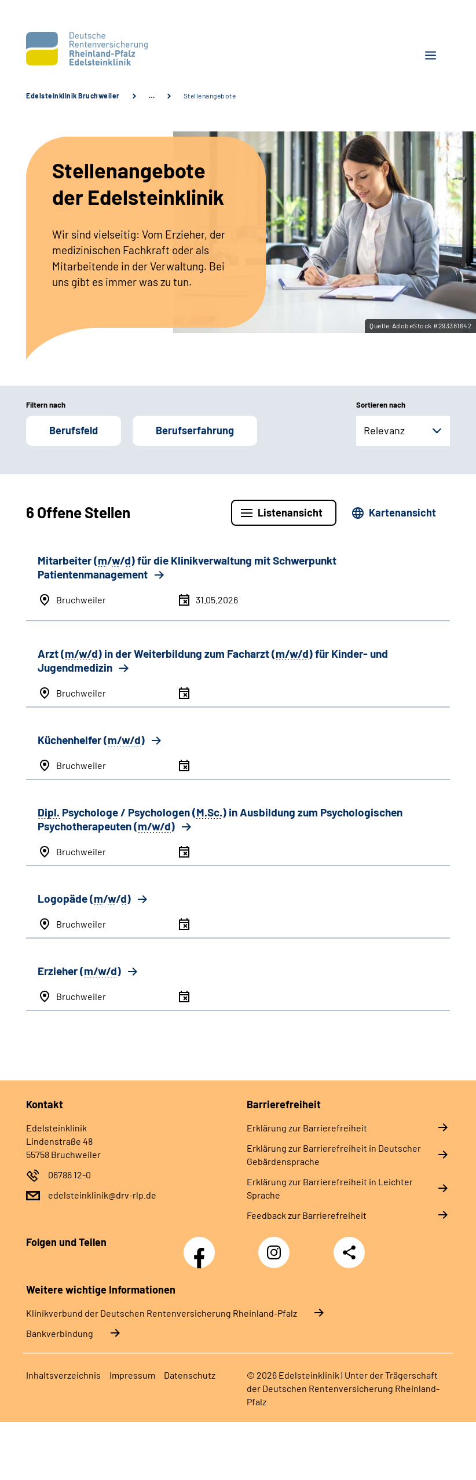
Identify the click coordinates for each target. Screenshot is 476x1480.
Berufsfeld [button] (73, 430)
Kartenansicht (402, 512)
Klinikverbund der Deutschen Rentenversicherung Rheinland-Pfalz (161, 1312)
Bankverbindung (59, 1333)
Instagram (277, 1246)
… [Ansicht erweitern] (152, 95)
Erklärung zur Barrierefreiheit (307, 1127)
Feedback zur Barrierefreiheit (307, 1215)
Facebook (202, 1246)
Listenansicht (290, 512)
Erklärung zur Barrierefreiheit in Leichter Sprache (330, 1188)
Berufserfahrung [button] (195, 430)
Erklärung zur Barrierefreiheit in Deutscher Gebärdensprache (334, 1154)
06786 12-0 (69, 1174)
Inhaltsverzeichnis (63, 1374)
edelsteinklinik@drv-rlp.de (102, 1194)
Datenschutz (189, 1374)
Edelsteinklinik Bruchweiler (73, 95)
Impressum (132, 1374)
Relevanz (384, 430)
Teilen (349, 1252)
